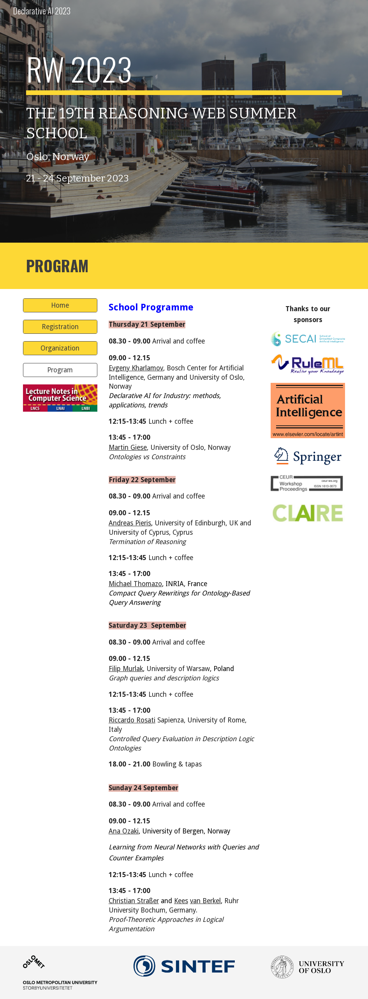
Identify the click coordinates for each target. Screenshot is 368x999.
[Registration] (60, 327)
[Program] (60, 370)
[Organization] (60, 348)
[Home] (60, 305)
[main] (184, 121)
